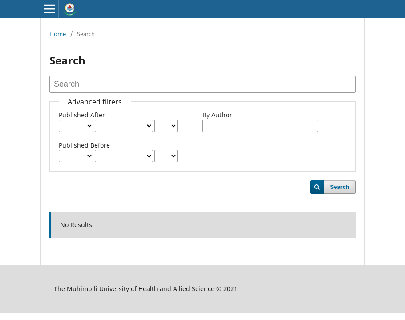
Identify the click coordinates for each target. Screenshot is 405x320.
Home (57, 34)
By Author (217, 115)
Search (339, 187)
